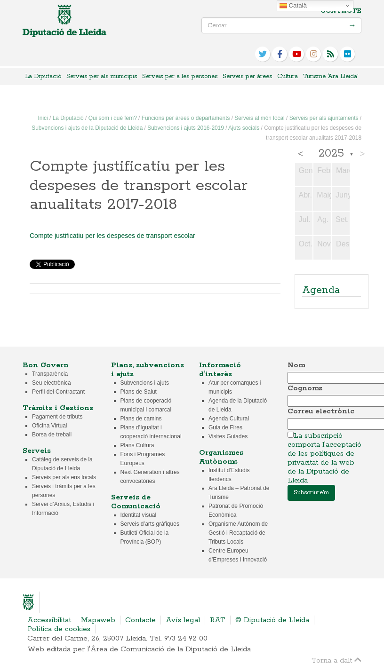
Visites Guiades (228, 436)
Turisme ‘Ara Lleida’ (330, 76)
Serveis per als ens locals (64, 477)
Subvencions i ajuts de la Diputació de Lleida (87, 128)
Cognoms (305, 388)
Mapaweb (98, 620)
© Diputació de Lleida (272, 620)
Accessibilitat (49, 620)
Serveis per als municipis (101, 76)
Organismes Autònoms (221, 457)
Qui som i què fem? (112, 118)
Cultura (287, 76)
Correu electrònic (321, 411)
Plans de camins (141, 418)
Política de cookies (58, 629)
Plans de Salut (138, 391)
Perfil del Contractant (58, 391)
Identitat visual (138, 515)
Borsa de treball (52, 434)
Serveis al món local (259, 118)
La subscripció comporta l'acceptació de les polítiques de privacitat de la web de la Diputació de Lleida (324, 458)
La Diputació (43, 76)
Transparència (50, 374)
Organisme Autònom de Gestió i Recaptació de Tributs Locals (238, 533)
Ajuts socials (243, 128)
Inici (43, 118)
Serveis (37, 450)
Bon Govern (46, 365)
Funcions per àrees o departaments (186, 118)
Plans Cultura (137, 445)
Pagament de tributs (57, 416)
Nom (296, 365)
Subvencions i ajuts (144, 382)
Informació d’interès (220, 370)
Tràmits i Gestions (58, 407)
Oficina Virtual (49, 425)
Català (293, 5)
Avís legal (183, 620)
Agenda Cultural (228, 418)
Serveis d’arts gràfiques (149, 524)
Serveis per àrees (247, 76)
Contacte (340, 11)
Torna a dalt (336, 660)
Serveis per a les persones (180, 76)
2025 (331, 154)
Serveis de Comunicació (135, 502)
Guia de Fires (225, 427)
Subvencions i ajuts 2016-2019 (185, 128)
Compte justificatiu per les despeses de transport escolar (112, 235)
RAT (217, 620)
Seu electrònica (51, 382)
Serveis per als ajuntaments (324, 118)
